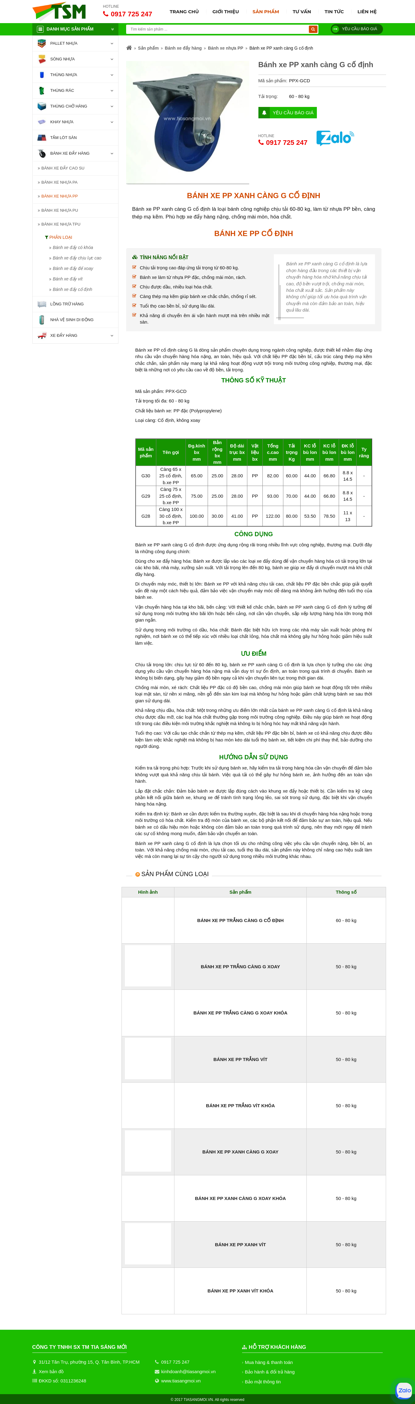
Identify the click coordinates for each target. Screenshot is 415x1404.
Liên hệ (367, 11)
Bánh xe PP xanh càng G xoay (240, 1151)
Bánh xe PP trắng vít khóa (240, 1105)
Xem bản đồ (51, 1371)
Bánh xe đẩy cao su (63, 168)
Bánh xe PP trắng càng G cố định (240, 920)
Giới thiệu (225, 11)
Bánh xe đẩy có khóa (73, 247)
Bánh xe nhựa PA (59, 182)
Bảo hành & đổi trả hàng (270, 1371)
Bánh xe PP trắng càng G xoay (240, 966)
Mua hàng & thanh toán (269, 1362)
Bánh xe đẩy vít (68, 278)
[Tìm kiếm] (313, 29)
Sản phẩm (266, 11)
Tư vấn (302, 11)
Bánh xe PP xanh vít (240, 1244)
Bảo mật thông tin (263, 1381)
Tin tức (334, 11)
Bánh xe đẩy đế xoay (73, 268)
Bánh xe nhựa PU (60, 210)
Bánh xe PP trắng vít (240, 1059)
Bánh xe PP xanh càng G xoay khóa (240, 1198)
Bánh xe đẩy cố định (73, 289)
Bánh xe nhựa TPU (61, 224)
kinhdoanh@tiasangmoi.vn (188, 1371)
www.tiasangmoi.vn (181, 1380)
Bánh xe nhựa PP (59, 196)
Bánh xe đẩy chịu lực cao (78, 257)
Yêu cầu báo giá (354, 29)
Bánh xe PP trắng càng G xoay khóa (240, 1012)
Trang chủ (184, 11)
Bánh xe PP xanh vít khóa (240, 1290)
